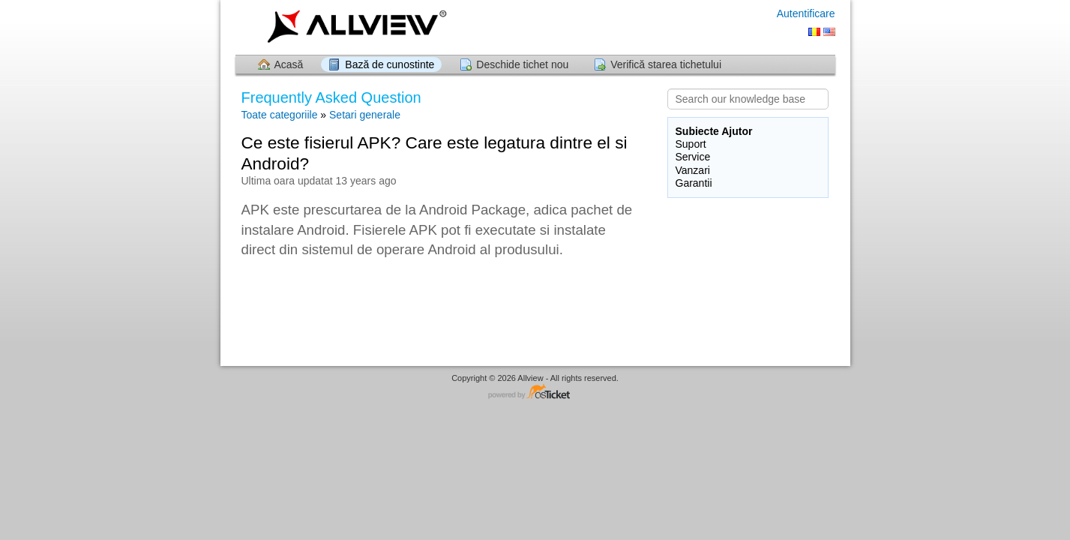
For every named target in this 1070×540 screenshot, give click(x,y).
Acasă (289, 64)
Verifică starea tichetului (665, 64)
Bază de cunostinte (389, 64)
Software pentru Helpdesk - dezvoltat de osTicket (535, 392)
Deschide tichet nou (522, 64)
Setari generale (364, 115)
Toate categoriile (279, 115)
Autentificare (806, 14)
